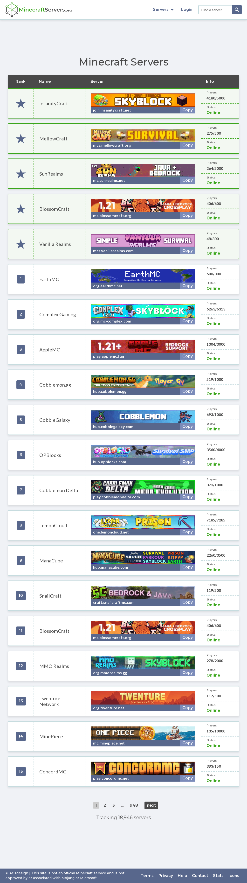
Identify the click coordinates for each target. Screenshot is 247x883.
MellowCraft (53, 138)
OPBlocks (50, 455)
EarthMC (49, 279)
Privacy (165, 875)
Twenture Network (49, 701)
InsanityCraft (53, 103)
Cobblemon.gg (55, 385)
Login (186, 9)
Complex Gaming (57, 314)
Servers (163, 9)
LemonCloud (53, 525)
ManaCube (51, 560)
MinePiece (51, 736)
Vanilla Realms (55, 244)
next (151, 805)
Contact (200, 875)
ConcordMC (52, 771)
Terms (147, 875)
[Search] (237, 9)
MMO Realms (54, 666)
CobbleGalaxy (54, 420)
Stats (218, 875)
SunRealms (51, 174)
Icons (233, 875)
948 (134, 805)
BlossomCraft (54, 209)
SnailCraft (50, 596)
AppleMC (49, 349)
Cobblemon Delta (58, 490)
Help (182, 875)
